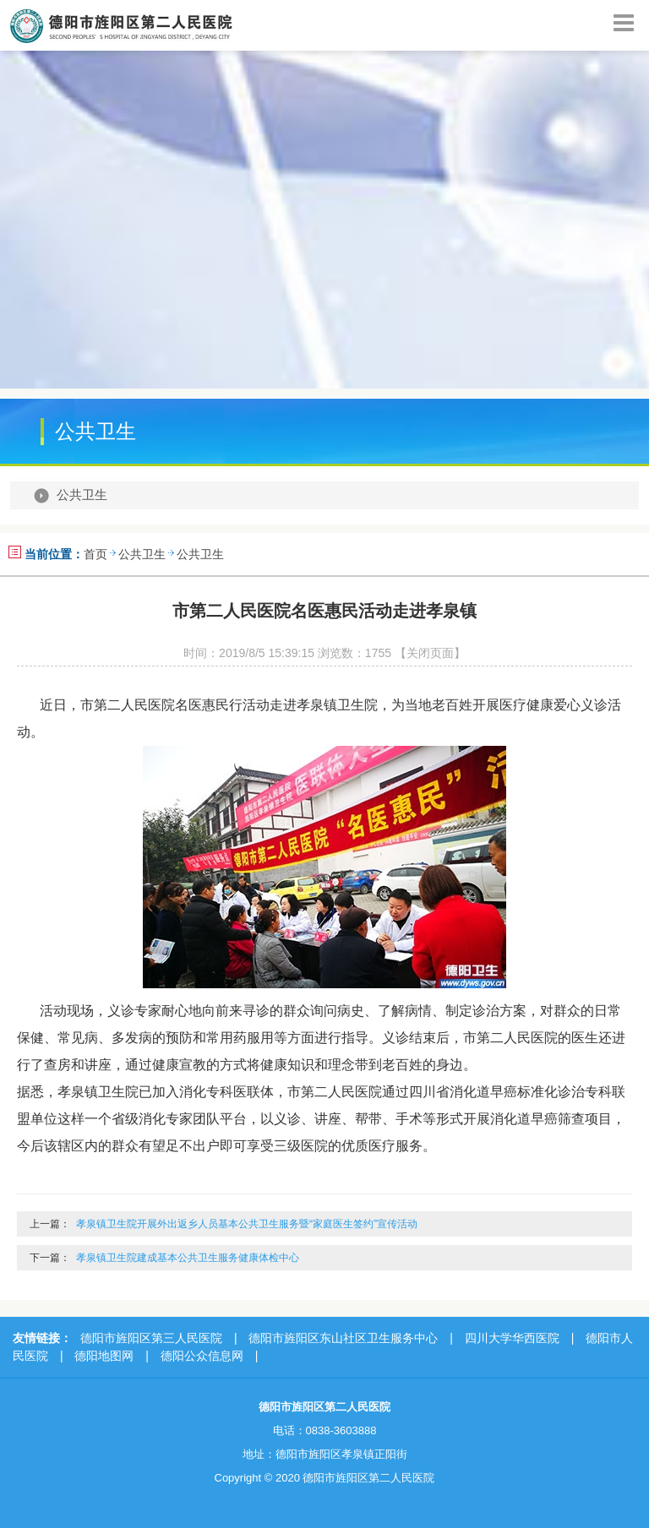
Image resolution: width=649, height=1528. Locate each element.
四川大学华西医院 (512, 1338)
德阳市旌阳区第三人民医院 (151, 1338)
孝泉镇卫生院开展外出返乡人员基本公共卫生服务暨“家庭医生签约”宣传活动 (246, 1224)
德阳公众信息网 (202, 1355)
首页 (95, 554)
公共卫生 (82, 495)
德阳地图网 (104, 1355)
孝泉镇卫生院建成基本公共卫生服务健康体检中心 (187, 1258)
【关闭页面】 (430, 653)
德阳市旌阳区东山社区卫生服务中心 (343, 1338)
